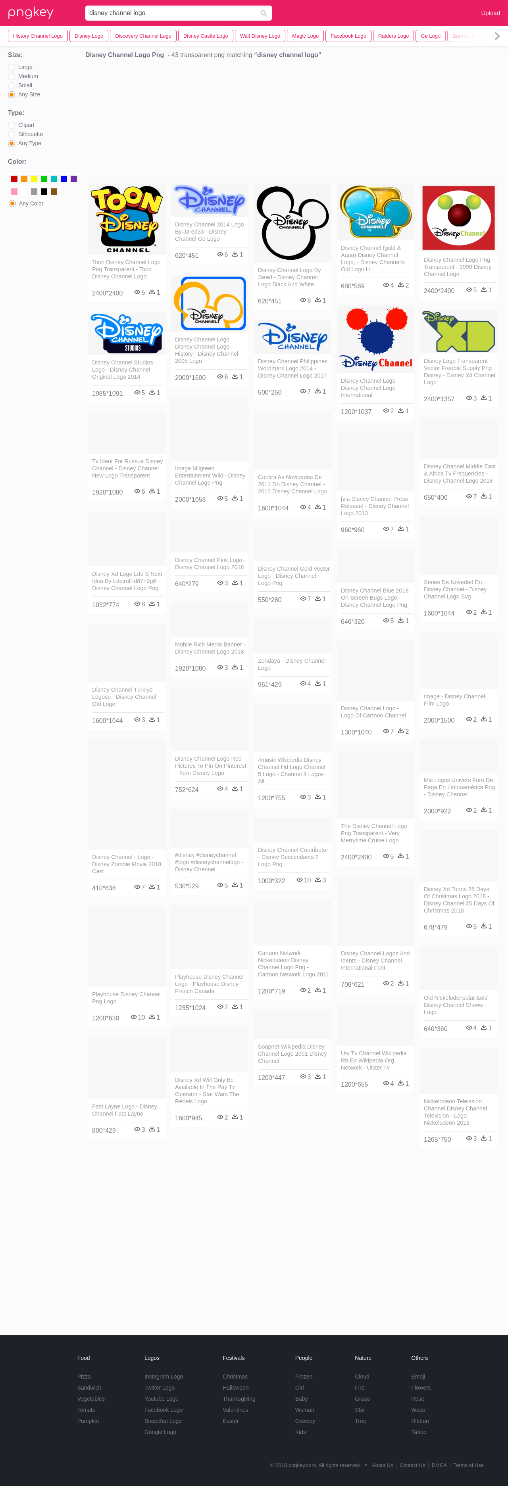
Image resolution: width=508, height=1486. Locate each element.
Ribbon (420, 1421)
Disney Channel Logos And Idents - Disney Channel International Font (375, 960)
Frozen (304, 1376)
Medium (28, 76)
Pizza (84, 1376)
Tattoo (418, 1432)
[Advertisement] (292, 123)
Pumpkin (88, 1421)
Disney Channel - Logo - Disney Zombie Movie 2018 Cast (126, 864)
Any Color (31, 203)
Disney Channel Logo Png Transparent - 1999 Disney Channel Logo (457, 267)
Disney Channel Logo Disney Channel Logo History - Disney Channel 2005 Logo (206, 350)
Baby (301, 1399)
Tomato (86, 1410)
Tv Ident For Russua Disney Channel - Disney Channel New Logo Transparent (127, 468)
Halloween (235, 1387)
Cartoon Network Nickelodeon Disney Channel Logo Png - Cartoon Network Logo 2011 (293, 964)
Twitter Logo (159, 1387)
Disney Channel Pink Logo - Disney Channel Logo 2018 (210, 563)
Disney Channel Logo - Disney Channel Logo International (370, 388)
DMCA (439, 1465)
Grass (362, 1399)
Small (25, 85)
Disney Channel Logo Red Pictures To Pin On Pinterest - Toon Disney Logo (210, 765)
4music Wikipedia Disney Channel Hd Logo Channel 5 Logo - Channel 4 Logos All (291, 770)
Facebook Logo (163, 1410)
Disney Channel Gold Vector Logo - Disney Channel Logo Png (294, 576)
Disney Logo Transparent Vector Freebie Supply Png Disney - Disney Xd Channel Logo (459, 371)
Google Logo (160, 1432)
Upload (490, 13)
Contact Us (412, 1465)
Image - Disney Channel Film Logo (454, 700)
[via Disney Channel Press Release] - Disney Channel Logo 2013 (375, 506)
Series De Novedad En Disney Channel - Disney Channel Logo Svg (455, 589)
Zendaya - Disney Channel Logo (291, 664)
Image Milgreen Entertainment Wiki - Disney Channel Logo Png (210, 475)
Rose (417, 1399)
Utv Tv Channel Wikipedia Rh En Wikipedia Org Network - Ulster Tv (373, 1060)
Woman (304, 1410)
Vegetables (91, 1399)
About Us (382, 1465)
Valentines (235, 1410)
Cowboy (305, 1421)
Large (25, 67)
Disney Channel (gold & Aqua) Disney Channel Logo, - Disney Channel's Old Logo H (372, 258)
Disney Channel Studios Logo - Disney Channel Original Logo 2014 (122, 369)
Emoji (418, 1376)
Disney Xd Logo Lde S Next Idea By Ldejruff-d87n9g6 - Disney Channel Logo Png (127, 581)
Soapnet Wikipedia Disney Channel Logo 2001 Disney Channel (292, 1053)
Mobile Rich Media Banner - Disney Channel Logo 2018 (210, 648)
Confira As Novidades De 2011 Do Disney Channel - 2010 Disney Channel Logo (292, 484)
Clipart (26, 125)
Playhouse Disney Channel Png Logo (126, 998)
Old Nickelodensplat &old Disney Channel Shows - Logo (456, 1005)
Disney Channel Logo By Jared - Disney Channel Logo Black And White (289, 277)
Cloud (362, 1376)
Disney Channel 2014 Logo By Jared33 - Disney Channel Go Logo (209, 231)
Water (418, 1410)
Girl (299, 1387)
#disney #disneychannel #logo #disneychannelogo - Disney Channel (209, 862)
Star (360, 1410)
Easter (231, 1421)
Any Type (29, 143)
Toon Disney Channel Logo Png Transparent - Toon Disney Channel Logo (126, 269)
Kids (300, 1432)
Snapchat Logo (163, 1421)
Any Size (29, 94)
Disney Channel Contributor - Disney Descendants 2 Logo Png (293, 857)
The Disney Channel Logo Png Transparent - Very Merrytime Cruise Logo (374, 833)
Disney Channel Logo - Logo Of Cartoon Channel (373, 712)
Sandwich (89, 1387)
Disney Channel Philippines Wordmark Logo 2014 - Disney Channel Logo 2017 (292, 368)
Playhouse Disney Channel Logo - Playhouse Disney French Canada (209, 984)
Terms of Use (468, 1465)
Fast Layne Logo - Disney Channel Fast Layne (124, 1110)
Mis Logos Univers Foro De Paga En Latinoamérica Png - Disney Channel (459, 787)
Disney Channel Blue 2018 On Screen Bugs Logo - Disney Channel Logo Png (374, 597)
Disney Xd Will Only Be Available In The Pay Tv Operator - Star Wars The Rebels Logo (207, 1090)
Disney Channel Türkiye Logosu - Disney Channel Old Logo (124, 696)
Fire (359, 1387)
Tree (360, 1421)
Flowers (421, 1387)
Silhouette (30, 134)
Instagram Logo (163, 1376)
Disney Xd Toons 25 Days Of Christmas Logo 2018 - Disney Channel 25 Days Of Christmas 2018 (459, 900)
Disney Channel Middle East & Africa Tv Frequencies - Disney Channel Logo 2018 (460, 473)
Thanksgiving (239, 1399)
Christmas (235, 1376)
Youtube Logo (161, 1399)
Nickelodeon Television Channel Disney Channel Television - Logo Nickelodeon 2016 (455, 1112)
